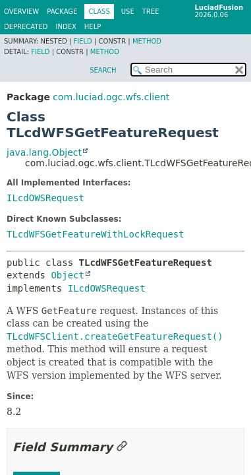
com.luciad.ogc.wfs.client (111, 97)
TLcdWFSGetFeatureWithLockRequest (95, 234)
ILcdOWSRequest (45, 198)
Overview (21, 11)
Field (82, 41)
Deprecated (26, 26)
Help (92, 26)
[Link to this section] (122, 447)
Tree (150, 11)
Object (67, 275)
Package (62, 11)
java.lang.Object (44, 152)
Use (127, 11)
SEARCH (103, 70)
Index (66, 26)
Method (146, 41)
